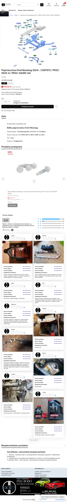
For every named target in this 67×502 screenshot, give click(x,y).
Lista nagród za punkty (8, 473)
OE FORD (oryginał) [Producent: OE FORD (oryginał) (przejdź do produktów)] (6, 80)
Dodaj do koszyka (28, 106)
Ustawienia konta (6, 475)
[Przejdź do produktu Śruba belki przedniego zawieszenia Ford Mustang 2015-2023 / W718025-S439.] (33, 170)
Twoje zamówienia (6, 471)
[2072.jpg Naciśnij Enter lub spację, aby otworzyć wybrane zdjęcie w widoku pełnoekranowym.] (33, 42)
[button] (41, 4)
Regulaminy (38, 473)
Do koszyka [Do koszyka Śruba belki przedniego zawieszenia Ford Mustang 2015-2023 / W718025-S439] (12, 205)
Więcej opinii (33, 440)
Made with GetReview (59, 499)
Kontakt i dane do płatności (42, 471)
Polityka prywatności (41, 475)
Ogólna (16, 15)
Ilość (2, 98)
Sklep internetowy (31, 499)
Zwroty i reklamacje (40, 477)
